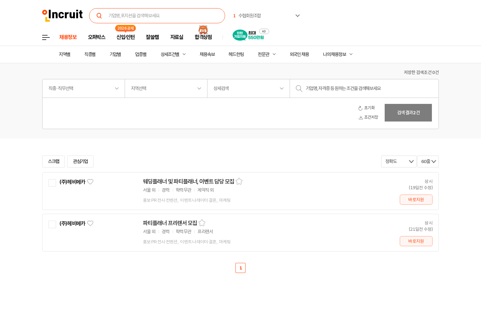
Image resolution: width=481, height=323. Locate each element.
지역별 (64, 54)
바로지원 (416, 199)
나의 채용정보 (334, 54)
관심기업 (80, 161)
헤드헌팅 (236, 54)
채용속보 (207, 54)
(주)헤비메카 (72, 181)
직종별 (90, 54)
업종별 (140, 54)
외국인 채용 (299, 54)
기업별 (115, 54)
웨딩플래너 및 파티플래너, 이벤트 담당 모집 (188, 181)
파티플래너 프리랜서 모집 (170, 223)
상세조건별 (170, 54)
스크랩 (53, 161)
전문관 (263, 54)
